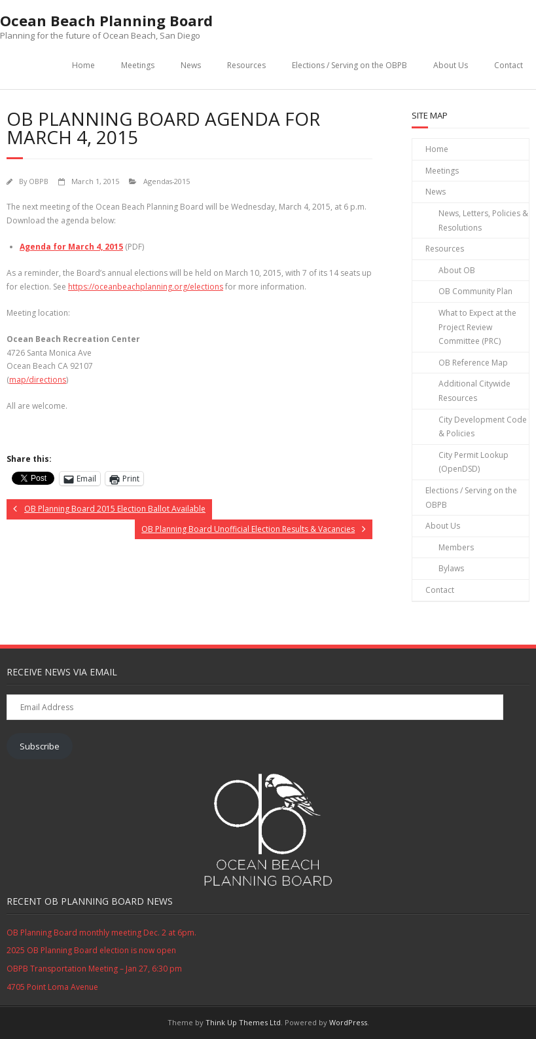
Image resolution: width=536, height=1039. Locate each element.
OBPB (38, 181)
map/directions (37, 379)
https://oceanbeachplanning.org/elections (145, 286)
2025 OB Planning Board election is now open (91, 950)
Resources (246, 65)
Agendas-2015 (166, 181)
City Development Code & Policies (482, 427)
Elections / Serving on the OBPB (349, 65)
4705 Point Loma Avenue (52, 986)
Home (83, 65)
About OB (456, 270)
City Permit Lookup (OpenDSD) (473, 462)
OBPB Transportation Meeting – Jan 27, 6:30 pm (94, 968)
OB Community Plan (475, 291)
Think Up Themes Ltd (243, 1022)
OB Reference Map (473, 362)
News (191, 65)
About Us (450, 65)
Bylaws (451, 568)
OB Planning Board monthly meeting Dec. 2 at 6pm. (101, 932)
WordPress (348, 1022)
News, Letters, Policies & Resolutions (483, 220)
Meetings (137, 65)
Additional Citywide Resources (474, 391)
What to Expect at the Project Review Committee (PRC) (477, 327)
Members (456, 547)
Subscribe (40, 746)
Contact (508, 65)
